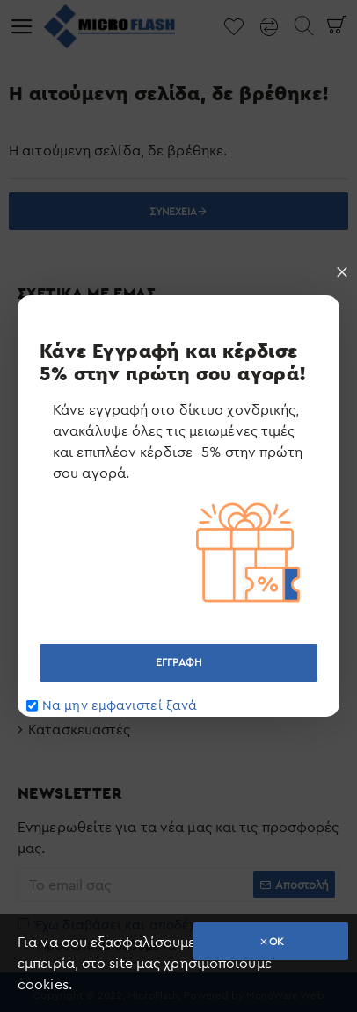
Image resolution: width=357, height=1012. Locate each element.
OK (276, 941)
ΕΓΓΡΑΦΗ (178, 662)
